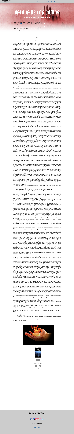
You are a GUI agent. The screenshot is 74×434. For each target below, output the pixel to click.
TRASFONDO (38, 1)
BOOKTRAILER (45, 1)
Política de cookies (37, 427)
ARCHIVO (58, 1)
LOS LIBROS (31, 1)
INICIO (26, 1)
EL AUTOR (52, 1)
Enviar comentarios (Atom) (39, 406)
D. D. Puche (20, 23)
